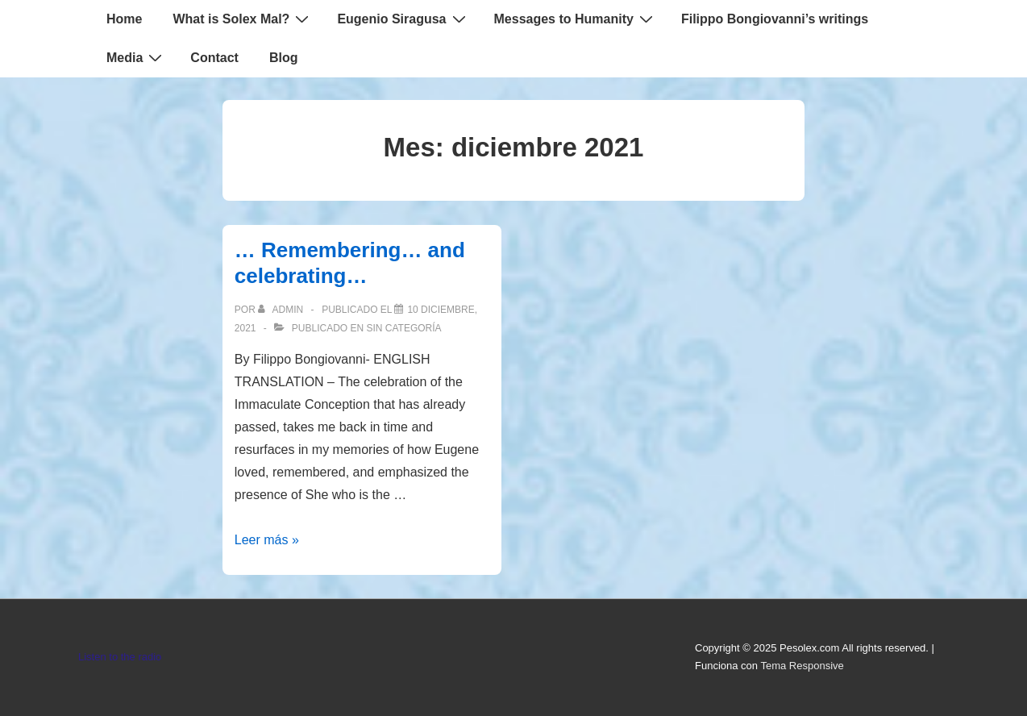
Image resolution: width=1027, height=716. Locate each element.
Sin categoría (404, 328)
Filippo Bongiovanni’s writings (774, 19)
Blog (283, 58)
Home (124, 19)
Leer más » (267, 540)
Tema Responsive (801, 666)
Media (136, 57)
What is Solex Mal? (243, 18)
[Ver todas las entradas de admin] (282, 309)
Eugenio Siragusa (403, 18)
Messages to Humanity (575, 18)
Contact (214, 58)
